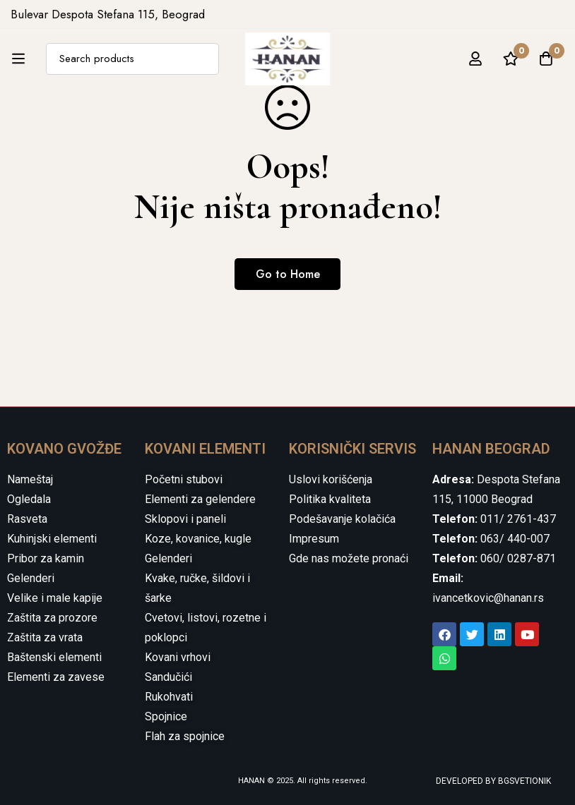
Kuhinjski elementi (52, 538)
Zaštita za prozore (52, 617)
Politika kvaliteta (330, 499)
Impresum (314, 538)
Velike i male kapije (54, 598)
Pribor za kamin (45, 558)
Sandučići (168, 677)
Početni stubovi (184, 479)
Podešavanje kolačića (342, 519)
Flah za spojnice (185, 736)
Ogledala (29, 499)
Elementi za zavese (56, 677)
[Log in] (475, 58)
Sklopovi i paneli (185, 519)
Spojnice (166, 716)
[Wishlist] (510, 58)
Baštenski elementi (54, 657)
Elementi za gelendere (200, 499)
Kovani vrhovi (178, 657)
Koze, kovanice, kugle (198, 538)
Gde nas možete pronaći (348, 558)
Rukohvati (169, 696)
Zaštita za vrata (45, 637)
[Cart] (546, 58)
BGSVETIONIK (523, 781)
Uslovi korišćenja (330, 479)
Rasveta (27, 519)
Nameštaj (30, 479)
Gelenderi (30, 578)
